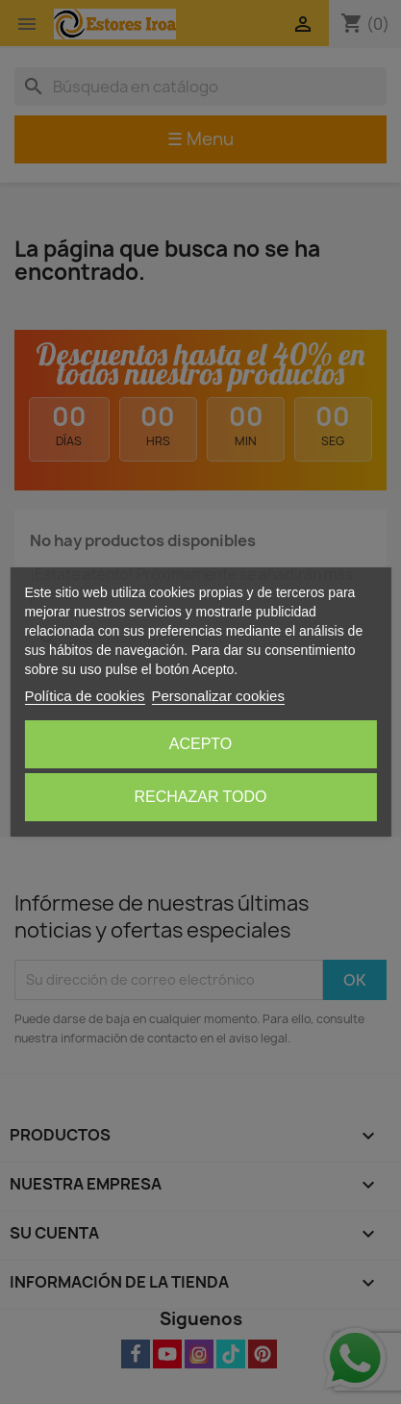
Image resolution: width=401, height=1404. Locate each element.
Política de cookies (84, 696)
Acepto (201, 744)
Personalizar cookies (218, 696)
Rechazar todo (200, 797)
